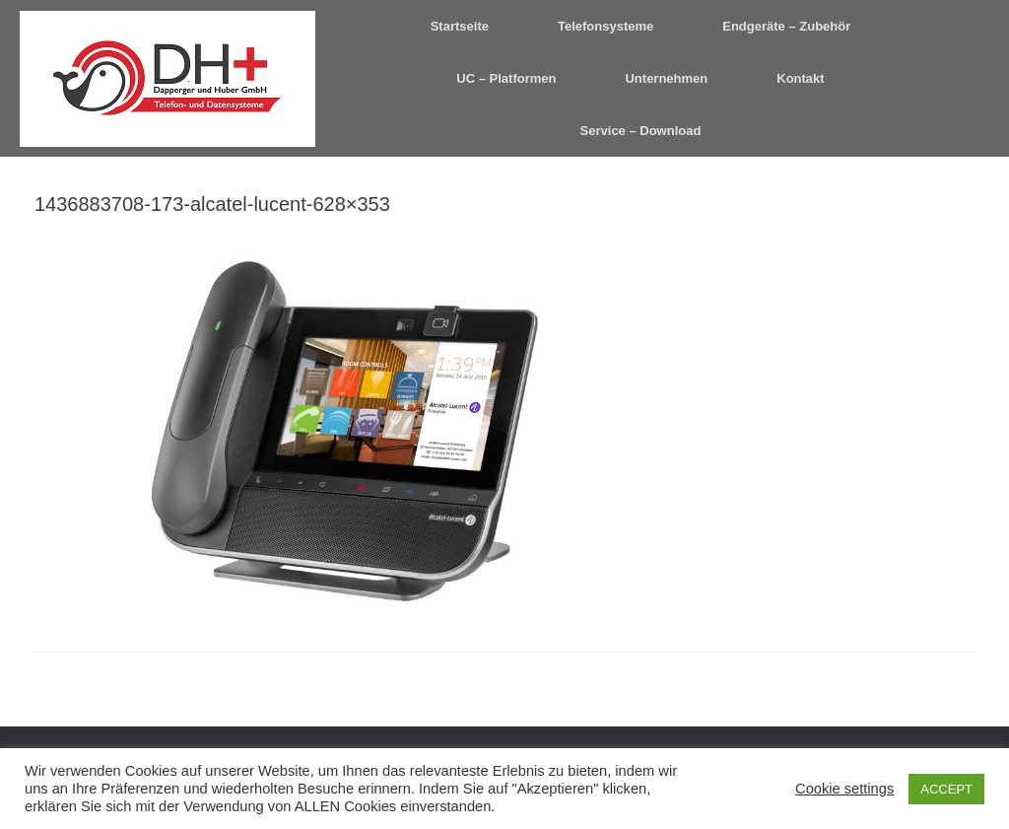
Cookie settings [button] (844, 788)
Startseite (460, 26)
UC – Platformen (506, 78)
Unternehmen (666, 78)
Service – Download (641, 130)
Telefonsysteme (605, 26)
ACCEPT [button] (946, 789)
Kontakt (800, 78)
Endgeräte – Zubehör (786, 26)
